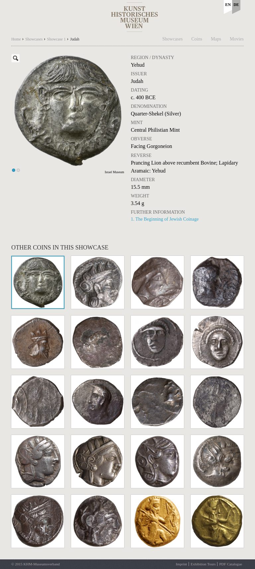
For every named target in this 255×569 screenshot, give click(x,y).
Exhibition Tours (203, 564)
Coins (196, 38)
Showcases (172, 38)
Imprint (181, 564)
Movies (237, 38)
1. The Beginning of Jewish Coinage (165, 219)
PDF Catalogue (230, 564)
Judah (74, 39)
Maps (216, 38)
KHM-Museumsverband (41, 564)
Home (16, 39)
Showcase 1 (56, 39)
